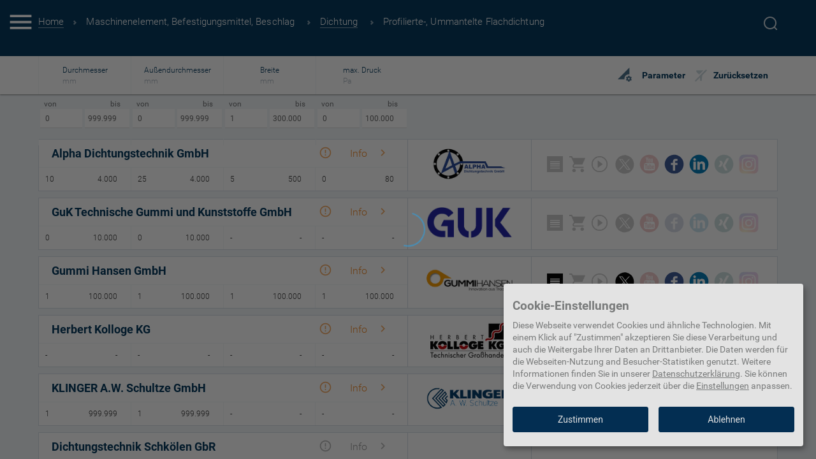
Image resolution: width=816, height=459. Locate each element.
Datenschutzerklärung (696, 373)
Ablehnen (726, 419)
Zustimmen (580, 419)
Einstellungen (722, 386)
